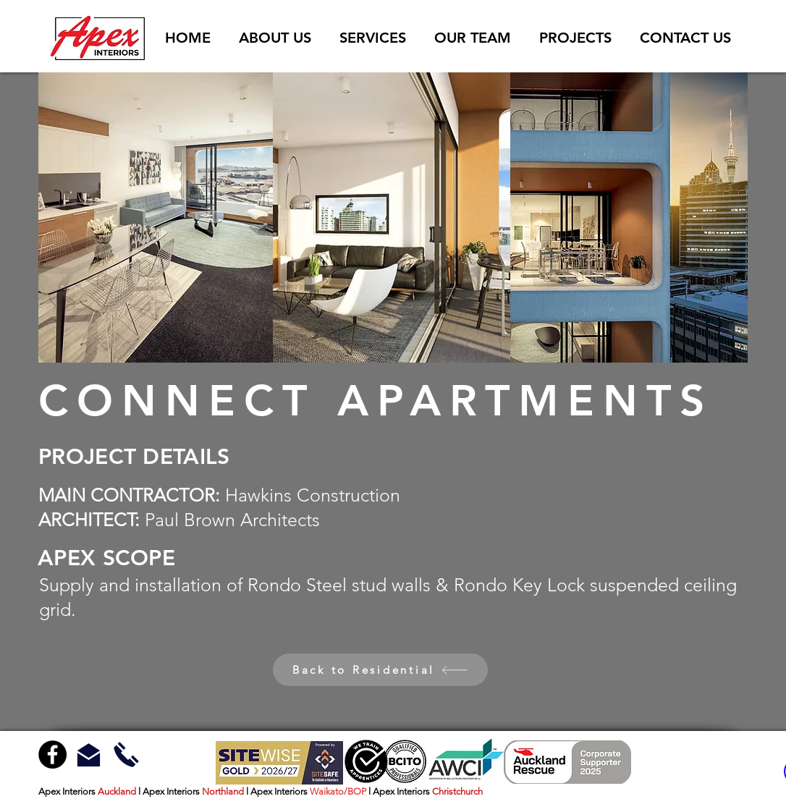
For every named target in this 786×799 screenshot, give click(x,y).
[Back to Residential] (380, 670)
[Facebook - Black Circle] (52, 754)
